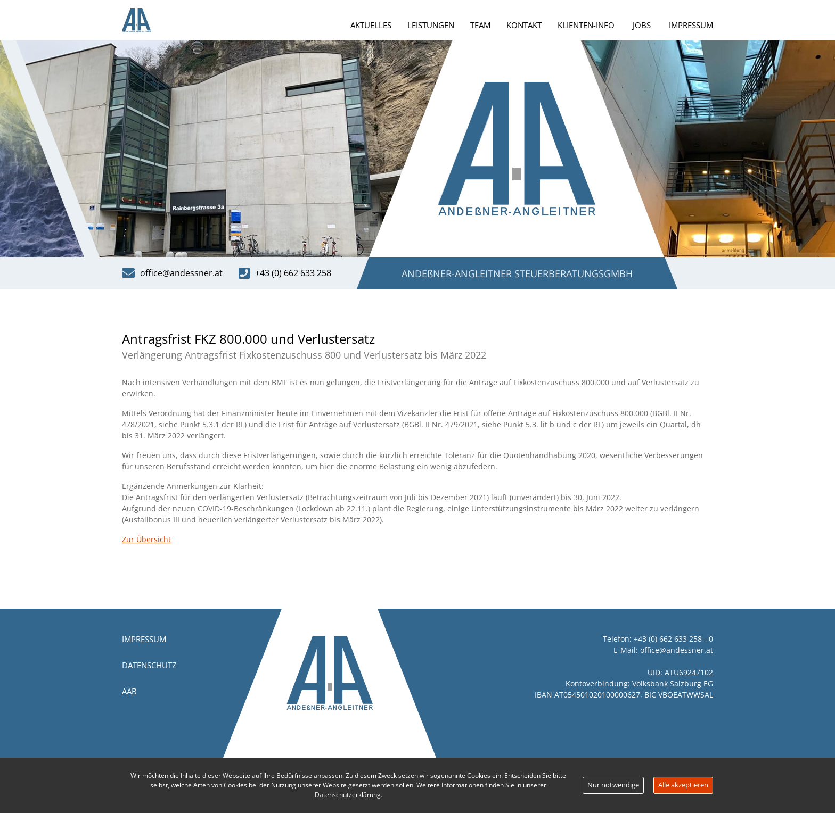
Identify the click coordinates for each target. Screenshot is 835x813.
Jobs (642, 25)
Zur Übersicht (146, 539)
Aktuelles (370, 25)
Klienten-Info (586, 25)
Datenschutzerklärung (348, 794)
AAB (129, 691)
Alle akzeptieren (683, 785)
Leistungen (430, 25)
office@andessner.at (676, 650)
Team (480, 25)
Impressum (691, 25)
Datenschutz (149, 665)
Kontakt (524, 25)
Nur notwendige (613, 785)
